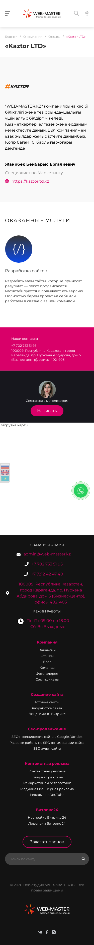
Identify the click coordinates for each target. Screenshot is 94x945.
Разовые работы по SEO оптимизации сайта (47, 743)
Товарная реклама (47, 777)
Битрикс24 (47, 809)
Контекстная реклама (47, 763)
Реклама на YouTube (47, 795)
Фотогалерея (47, 674)
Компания (47, 642)
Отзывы (47, 656)
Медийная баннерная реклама (47, 789)
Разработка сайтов (26, 270)
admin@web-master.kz (47, 554)
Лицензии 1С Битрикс (47, 714)
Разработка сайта (47, 708)
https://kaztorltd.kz (27, 181)
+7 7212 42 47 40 (47, 574)
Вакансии (47, 650)
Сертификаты (47, 679)
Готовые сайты (47, 702)
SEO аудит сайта (47, 748)
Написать (47, 410)
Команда (47, 668)
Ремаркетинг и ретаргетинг (47, 783)
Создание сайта (47, 694)
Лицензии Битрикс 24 (47, 823)
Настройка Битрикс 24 (47, 817)
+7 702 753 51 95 (47, 564)
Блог (47, 662)
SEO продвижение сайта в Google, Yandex (47, 737)
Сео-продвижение (47, 729)
